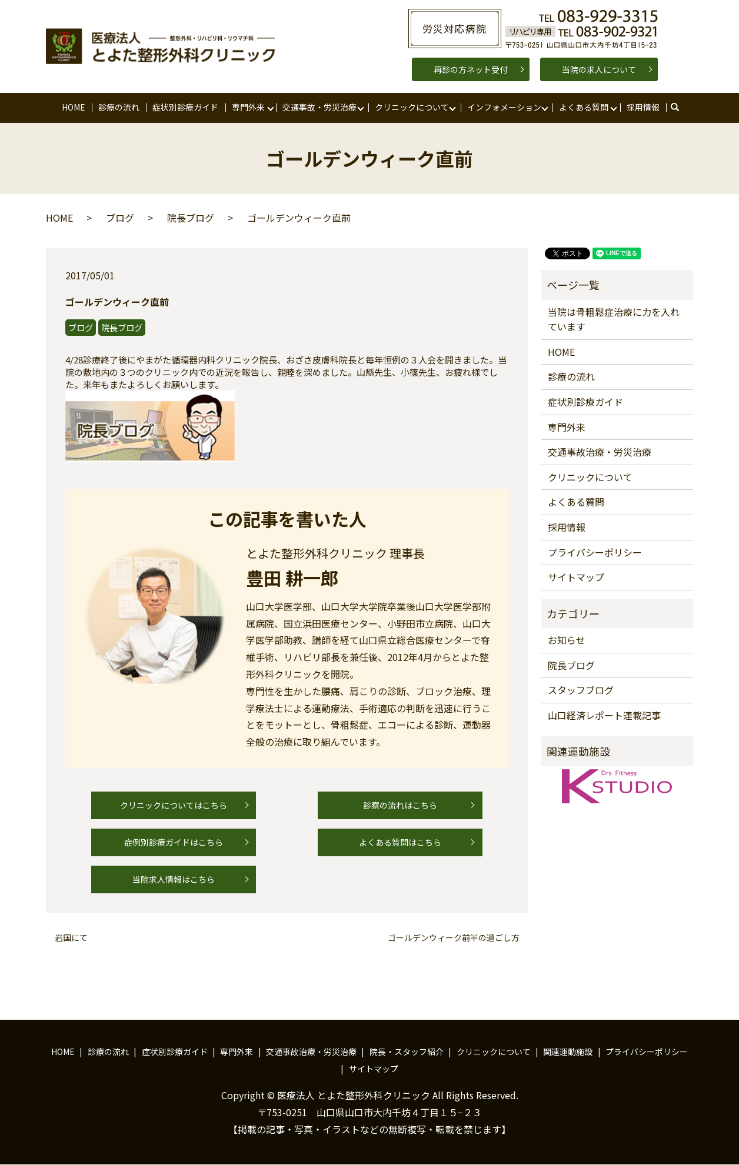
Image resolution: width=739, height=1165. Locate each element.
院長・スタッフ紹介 (406, 1051)
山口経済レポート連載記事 (604, 715)
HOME (73, 107)
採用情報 (643, 107)
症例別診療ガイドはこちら (173, 842)
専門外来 (248, 107)
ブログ (120, 218)
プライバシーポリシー (595, 552)
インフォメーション (504, 107)
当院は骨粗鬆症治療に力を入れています (614, 319)
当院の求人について (599, 69)
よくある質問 (583, 107)
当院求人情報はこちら (173, 879)
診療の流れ (118, 107)
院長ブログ (190, 218)
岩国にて (71, 938)
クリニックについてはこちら (173, 805)
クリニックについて (412, 107)
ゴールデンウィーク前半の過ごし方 (454, 938)
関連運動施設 (567, 1051)
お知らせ (566, 640)
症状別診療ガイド (185, 107)
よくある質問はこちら (400, 842)
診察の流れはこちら (400, 805)
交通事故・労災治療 (319, 107)
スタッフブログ (581, 690)
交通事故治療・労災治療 (599, 452)
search (680, 108)
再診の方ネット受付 (471, 69)
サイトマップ (576, 577)
